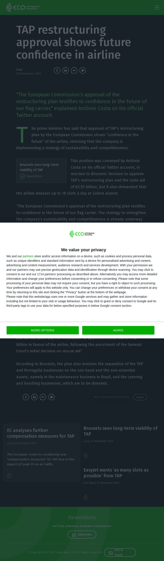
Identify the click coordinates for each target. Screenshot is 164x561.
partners (28, 256)
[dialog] (82, 280)
